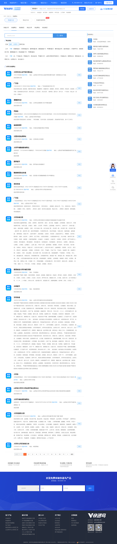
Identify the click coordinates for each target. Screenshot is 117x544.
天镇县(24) (63, 56)
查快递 (82, 9)
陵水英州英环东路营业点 (100, 90)
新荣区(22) (71, 56)
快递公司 (6, 27)
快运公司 (29, 27)
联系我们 (57, 523)
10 (59, 454)
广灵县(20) (19, 56)
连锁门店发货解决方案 (28, 523)
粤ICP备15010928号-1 (51, 542)
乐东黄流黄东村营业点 (100, 105)
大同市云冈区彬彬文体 (21, 444)
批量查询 (91, 9)
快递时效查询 (39, 20)
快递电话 (21, 27)
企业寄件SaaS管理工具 (11, 529)
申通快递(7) (50, 49)
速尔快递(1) (67, 49)
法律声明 (57, 525)
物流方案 (24, 3)
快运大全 (24, 20)
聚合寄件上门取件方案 (28, 529)
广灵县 (16, 83)
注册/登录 (108, 3)
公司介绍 (57, 518)
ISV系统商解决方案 (27, 520)
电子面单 (45, 12)
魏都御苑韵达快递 (20, 173)
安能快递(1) (16, 49)
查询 (60, 35)
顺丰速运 (89, 47)
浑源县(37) (26, 56)
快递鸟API (14, 3)
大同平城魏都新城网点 (21, 147)
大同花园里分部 (19, 413)
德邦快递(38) (33, 49)
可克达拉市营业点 (98, 83)
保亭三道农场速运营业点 (100, 54)
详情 (79, 75)
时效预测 (68, 12)
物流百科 (64, 3)
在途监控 (39, 12)
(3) (14, 56)
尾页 (72, 454)
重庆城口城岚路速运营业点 (101, 68)
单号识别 (57, 12)
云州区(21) (14, 59)
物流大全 (44, 3)
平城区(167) (41, 56)
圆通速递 (89, 39)
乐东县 (95, 39)
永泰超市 (17, 286)
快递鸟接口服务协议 (60, 529)
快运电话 (44, 27)
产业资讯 (54, 3)
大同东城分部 (18, 217)
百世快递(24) (25, 49)
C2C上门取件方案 (27, 532)
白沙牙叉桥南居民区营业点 (101, 75)
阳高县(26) (78, 56)
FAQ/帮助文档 (42, 520)
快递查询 (51, 12)
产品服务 (34, 3)
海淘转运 (73, 520)
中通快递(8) (31, 52)
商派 (72, 518)
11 (63, 454)
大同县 (16, 374)
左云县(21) (21, 59)
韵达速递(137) (23, 52)
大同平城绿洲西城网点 (21, 399)
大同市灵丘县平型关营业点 (23, 72)
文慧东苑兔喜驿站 (20, 136)
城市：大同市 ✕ (14, 44)
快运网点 (37, 27)
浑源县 (16, 111)
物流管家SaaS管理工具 (11, 527)
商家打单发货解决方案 (28, 525)
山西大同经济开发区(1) (52, 56)
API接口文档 (42, 518)
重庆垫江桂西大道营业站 (100, 46)
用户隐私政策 (59, 532)
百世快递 (17, 297)
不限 (11, 49)
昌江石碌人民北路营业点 (100, 97)
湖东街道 (17, 184)
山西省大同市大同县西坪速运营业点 (26, 388)
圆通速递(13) (13, 52)
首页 (5, 3)
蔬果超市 (17, 161)
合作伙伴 (57, 527)
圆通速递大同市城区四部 (22, 269)
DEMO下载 (41, 525)
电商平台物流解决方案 (28, 518)
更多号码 (24, 75)
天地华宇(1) (74, 49)
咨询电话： (94, 520)
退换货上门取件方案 (27, 527)
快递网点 (15, 16)
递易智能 (73, 525)
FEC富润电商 (75, 523)
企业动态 (57, 520)
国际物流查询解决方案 (28, 534)
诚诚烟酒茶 (17, 125)
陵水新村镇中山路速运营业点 (102, 61)
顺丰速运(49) (58, 49)
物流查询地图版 (9, 523)
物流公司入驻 (88, 3)
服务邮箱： (96, 522)
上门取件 (63, 12)
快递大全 (9, 16)
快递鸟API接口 (42, 523)
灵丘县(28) (34, 56)
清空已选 (21, 44)
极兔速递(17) (42, 49)
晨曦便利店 (17, 100)
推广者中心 (98, 3)
